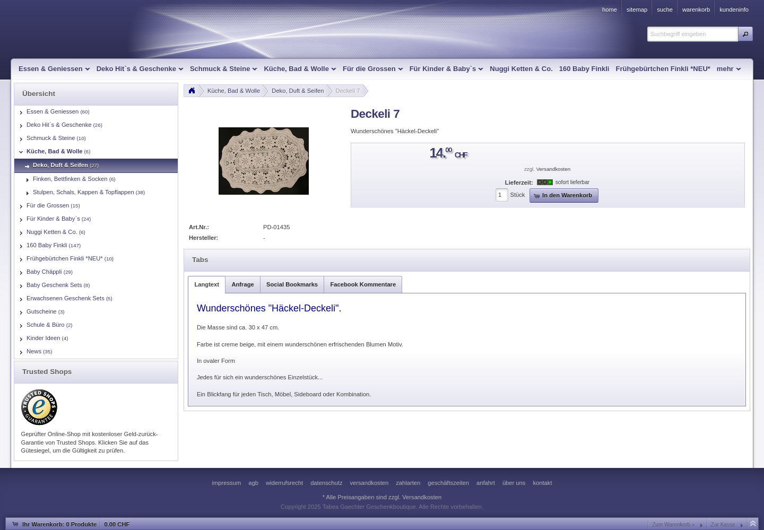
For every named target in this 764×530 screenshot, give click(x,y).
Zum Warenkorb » (673, 524)
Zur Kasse (723, 524)
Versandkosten (553, 169)
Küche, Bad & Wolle (233, 91)
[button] (745, 34)
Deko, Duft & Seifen (298, 91)
